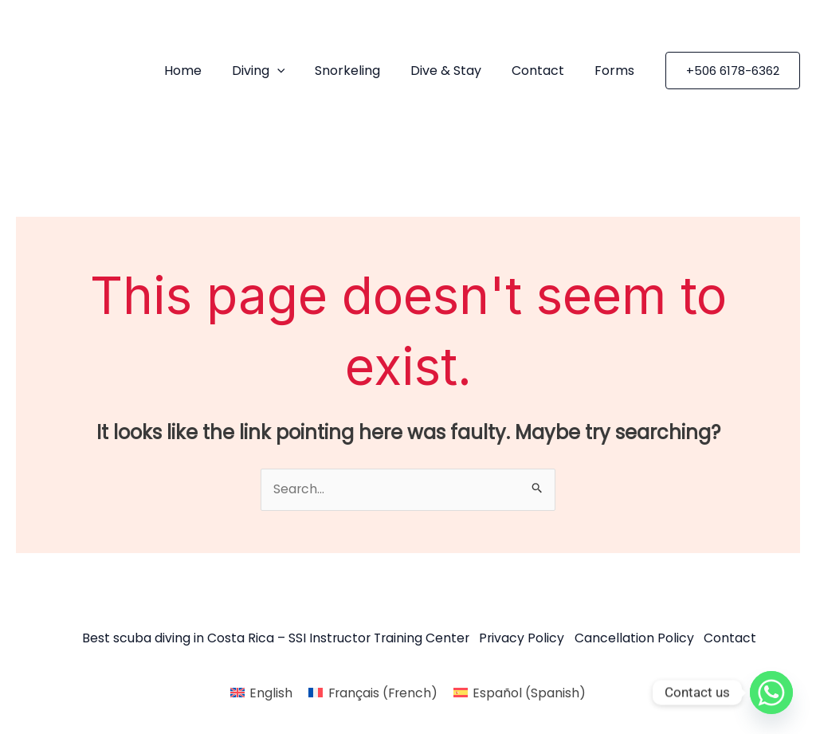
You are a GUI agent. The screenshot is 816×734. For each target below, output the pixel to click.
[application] (298, 71)
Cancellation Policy (636, 639)
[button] (732, 70)
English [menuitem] (269, 692)
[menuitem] (260, 692)
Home (208, 70)
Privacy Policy (522, 639)
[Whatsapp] (771, 692)
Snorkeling (364, 70)
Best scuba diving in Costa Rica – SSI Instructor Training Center (271, 639)
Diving (279, 71)
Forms (617, 70)
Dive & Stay (457, 70)
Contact (545, 70)
